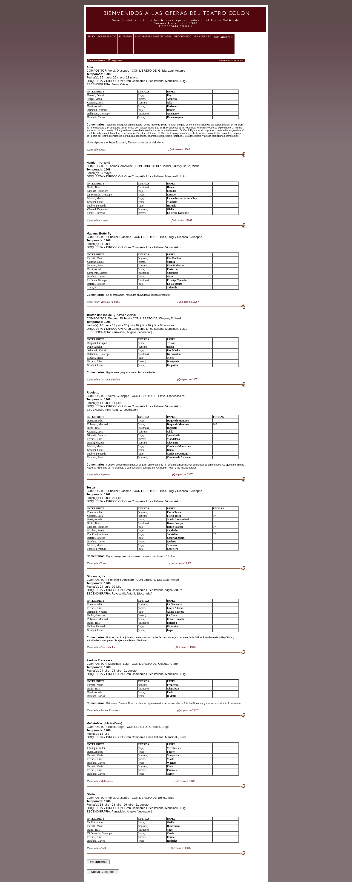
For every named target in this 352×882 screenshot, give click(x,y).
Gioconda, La (107, 647)
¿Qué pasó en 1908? (179, 149)
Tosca (103, 563)
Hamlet (104, 220)
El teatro (125, 36)
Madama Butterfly (110, 302)
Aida (102, 149)
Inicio (91, 36)
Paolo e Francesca (110, 710)
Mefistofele (106, 781)
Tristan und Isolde (110, 379)
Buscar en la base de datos (153, 36)
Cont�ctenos (223, 37)
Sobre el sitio (107, 36)
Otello (103, 848)
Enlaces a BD (203, 36)
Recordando (183, 36)
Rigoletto (105, 474)
